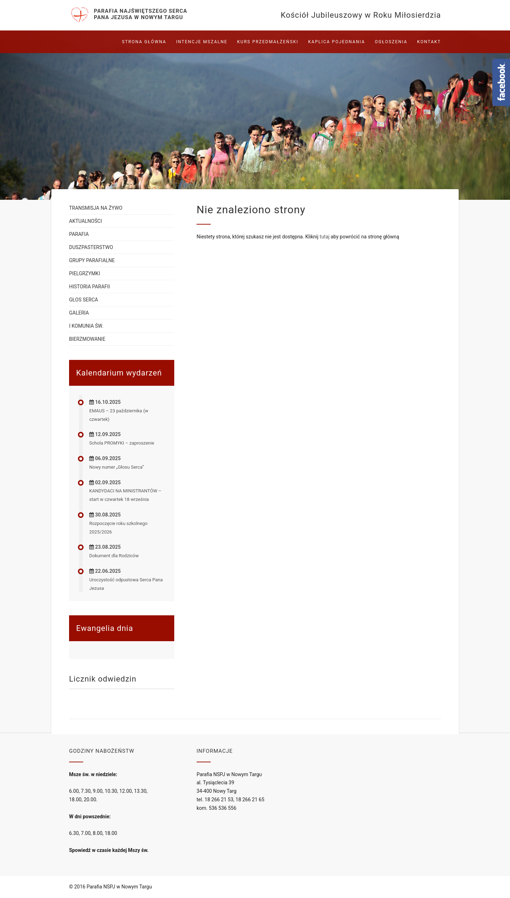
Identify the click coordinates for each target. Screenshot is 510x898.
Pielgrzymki (84, 273)
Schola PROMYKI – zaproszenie (121, 443)
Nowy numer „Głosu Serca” (116, 467)
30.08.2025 (107, 515)
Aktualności (85, 221)
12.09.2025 (107, 434)
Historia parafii (89, 286)
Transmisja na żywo (96, 208)
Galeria (79, 313)
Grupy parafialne (92, 260)
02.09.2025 (107, 482)
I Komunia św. (86, 326)
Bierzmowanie (87, 339)
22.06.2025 (107, 571)
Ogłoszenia (391, 41)
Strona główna (144, 41)
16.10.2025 (107, 402)
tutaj (325, 236)
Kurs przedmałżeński (268, 41)
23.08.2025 (107, 547)
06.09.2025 (107, 458)
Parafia (79, 234)
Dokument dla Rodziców (114, 555)
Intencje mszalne (201, 41)
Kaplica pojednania (336, 41)
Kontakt (429, 41)
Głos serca (83, 300)
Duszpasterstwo (91, 247)
